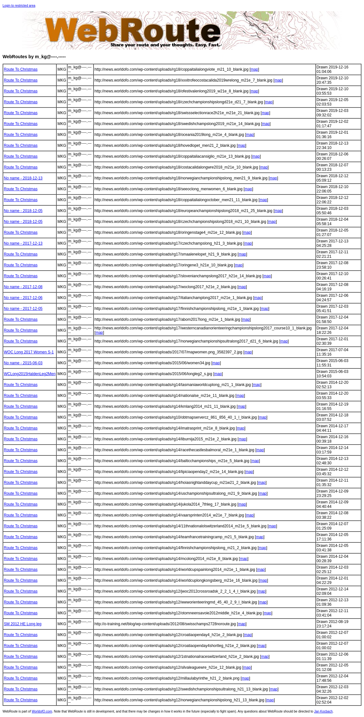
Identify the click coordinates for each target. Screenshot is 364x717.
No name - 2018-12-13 (23, 178)
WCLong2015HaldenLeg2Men (29, 374)
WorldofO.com (42, 711)
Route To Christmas (20, 69)
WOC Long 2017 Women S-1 (29, 352)
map (254, 69)
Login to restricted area (19, 5)
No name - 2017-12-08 (23, 287)
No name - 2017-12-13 (23, 243)
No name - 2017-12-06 (23, 297)
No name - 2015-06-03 (23, 363)
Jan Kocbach (323, 711)
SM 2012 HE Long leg (22, 624)
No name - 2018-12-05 (23, 211)
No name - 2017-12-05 (23, 308)
